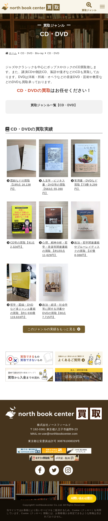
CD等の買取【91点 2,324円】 (22, 244)
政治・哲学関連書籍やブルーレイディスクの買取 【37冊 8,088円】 (87, 249)
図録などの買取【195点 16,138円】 (20, 184)
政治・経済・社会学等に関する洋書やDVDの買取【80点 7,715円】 (55, 311)
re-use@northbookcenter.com (58, 433)
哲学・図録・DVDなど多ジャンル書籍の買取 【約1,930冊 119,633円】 (23, 311)
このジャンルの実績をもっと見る (52, 329)
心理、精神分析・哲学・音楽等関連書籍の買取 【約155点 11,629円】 (55, 249)
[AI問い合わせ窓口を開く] (79, 498)
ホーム (13, 53)
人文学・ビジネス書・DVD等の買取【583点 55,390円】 (53, 187)
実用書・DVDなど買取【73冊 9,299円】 (85, 184)
